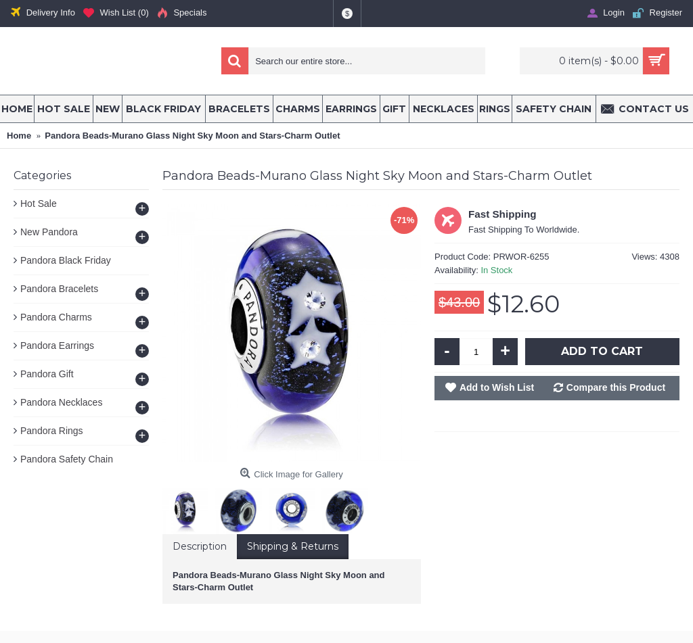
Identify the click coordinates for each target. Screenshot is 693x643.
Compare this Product (615, 387)
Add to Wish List (497, 387)
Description (200, 546)
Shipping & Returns (292, 546)
